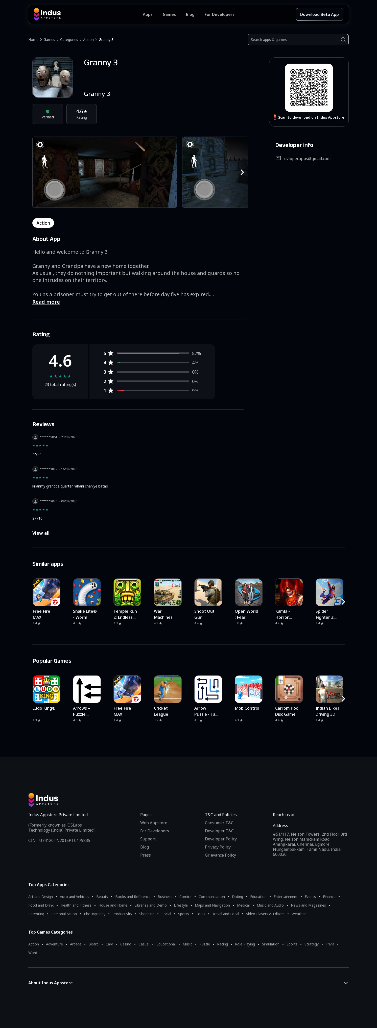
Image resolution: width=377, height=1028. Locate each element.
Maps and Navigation (212, 905)
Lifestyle (181, 905)
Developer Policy (221, 838)
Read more (46, 301)
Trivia (330, 944)
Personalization (64, 913)
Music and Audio (270, 905)
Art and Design (40, 896)
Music (187, 944)
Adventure (54, 944)
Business (165, 896)
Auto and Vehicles (74, 896)
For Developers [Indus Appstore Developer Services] (219, 14)
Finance (329, 896)
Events (310, 896)
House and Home (113, 905)
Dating (237, 896)
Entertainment (286, 896)
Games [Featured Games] (169, 14)
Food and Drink (41, 905)
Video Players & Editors (265, 913)
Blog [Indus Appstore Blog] (190, 14)
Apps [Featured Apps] (148, 14)
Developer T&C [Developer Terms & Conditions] (219, 830)
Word (32, 952)
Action (88, 39)
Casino (125, 944)
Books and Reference (133, 896)
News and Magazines (308, 905)
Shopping (146, 913)
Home (33, 39)
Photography (94, 913)
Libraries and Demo (150, 905)
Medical (243, 905)
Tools (200, 913)
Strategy (311, 944)
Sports (183, 913)
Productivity (122, 913)
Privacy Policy (218, 847)
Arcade (75, 944)
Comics (185, 896)
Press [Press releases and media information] (145, 855)
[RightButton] (242, 172)
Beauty (102, 896)
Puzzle (204, 944)
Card (109, 944)
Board (93, 944)
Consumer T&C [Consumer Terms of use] (219, 822)
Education (258, 896)
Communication (212, 896)
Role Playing (245, 944)
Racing (222, 944)
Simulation (270, 944)
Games (49, 39)
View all (41, 533)
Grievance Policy (220, 855)
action (43, 223)
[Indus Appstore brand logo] (88, 14)
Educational (166, 944)
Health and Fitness (76, 905)
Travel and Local (225, 913)
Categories (69, 39)
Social (166, 913)
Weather (299, 913)
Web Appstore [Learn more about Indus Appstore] (153, 822)
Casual (143, 944)
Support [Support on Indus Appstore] (148, 838)
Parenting (36, 913)
